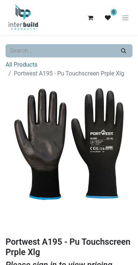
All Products (21, 64)
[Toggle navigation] (125, 17)
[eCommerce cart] (90, 17)
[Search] (123, 50)
